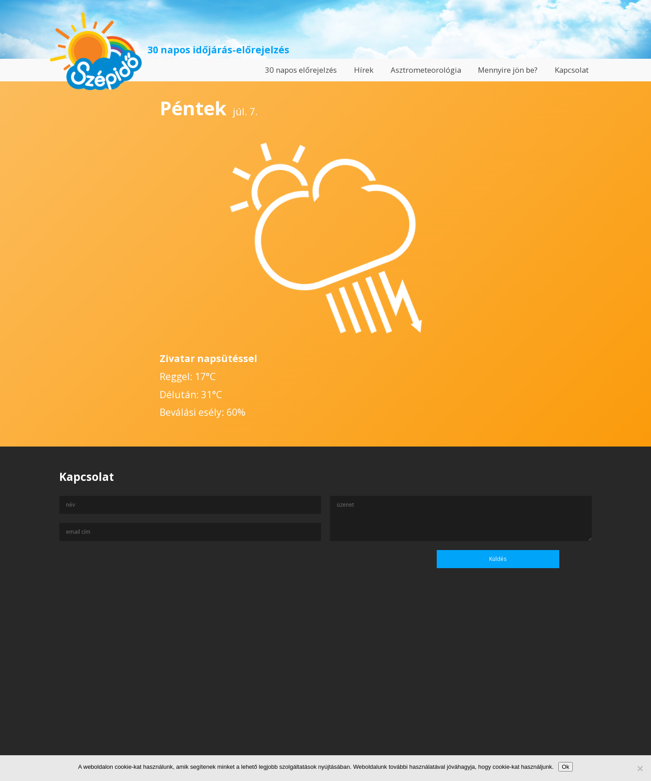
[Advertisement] (325, 693)
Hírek (363, 70)
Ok (566, 766)
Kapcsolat (572, 70)
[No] (639, 768)
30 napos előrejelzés (301, 70)
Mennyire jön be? (508, 70)
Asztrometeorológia (426, 70)
